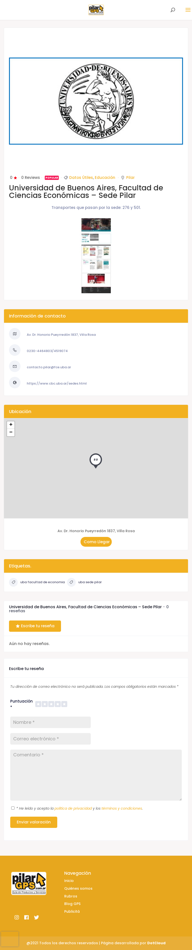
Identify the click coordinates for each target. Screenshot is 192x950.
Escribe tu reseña (35, 625)
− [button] (10, 432)
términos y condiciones (122, 808)
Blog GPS (72, 903)
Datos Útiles (81, 177)
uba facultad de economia (37, 582)
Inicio (69, 880)
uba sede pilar (84, 582)
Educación (105, 177)
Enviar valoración (34, 822)
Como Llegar (96, 541)
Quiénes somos (78, 888)
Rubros (70, 896)
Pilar (130, 177)
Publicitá (72, 911)
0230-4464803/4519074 (47, 351)
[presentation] (9, 938)
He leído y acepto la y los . (79, 808)
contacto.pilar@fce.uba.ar (49, 367)
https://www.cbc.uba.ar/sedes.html (57, 383)
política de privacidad (73, 808)
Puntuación (21, 704)
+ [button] (10, 425)
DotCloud (156, 942)
